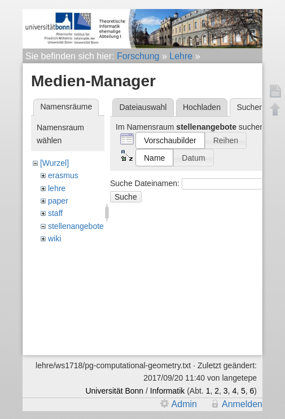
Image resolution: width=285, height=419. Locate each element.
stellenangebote (76, 226)
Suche (126, 196)
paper (58, 200)
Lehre (180, 56)
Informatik (167, 390)
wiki (54, 238)
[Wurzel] (54, 162)
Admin (184, 404)
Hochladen (202, 107)
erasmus (63, 175)
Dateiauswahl (142, 107)
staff (55, 213)
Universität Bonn (114, 390)
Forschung (138, 56)
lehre (56, 188)
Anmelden (242, 404)
